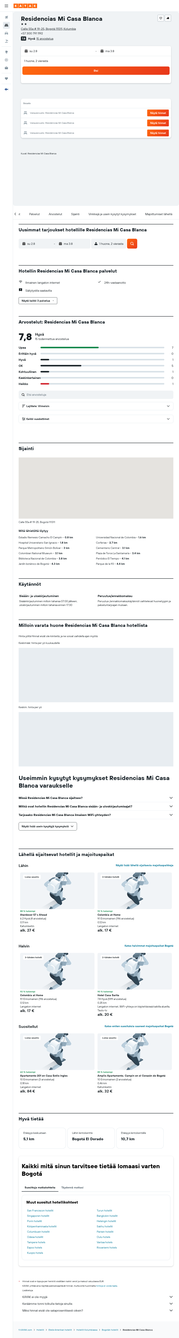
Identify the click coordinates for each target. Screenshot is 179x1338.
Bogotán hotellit (110, 1329)
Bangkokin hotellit (107, 1215)
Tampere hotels (36, 1242)
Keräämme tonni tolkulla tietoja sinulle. (97, 1303)
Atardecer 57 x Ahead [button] (33, 914)
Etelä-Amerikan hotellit (60, 1329)
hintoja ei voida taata (106, 1285)
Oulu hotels (103, 1237)
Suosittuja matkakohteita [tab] (40, 1187)
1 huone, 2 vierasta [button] (36, 61)
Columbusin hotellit (38, 1231)
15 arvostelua (44, 38)
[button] (6, 6)
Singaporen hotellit (38, 1215)
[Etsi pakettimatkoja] (6, 41)
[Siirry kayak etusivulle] (25, 6)
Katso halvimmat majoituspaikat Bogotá (149, 945)
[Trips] (6, 78)
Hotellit (40, 1329)
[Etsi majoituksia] (6, 25)
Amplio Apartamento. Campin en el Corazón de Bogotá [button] (131, 1075)
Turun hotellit (104, 1210)
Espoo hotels (34, 1247)
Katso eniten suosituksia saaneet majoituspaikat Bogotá (139, 1026)
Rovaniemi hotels (107, 1247)
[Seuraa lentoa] (6, 60)
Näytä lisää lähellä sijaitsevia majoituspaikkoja (144, 865)
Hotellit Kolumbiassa (86, 1329)
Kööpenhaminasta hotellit (42, 1226)
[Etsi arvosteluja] (99, 394)
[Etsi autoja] (6, 33)
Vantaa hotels (104, 1242)
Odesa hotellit (35, 1237)
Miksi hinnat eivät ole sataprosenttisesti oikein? (97, 1310)
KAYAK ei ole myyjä (97, 1297)
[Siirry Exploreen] (6, 52)
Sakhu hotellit (105, 1226)
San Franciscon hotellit (40, 1210)
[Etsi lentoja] (6, 17)
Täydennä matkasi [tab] (72, 1187)
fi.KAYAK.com (25, 1329)
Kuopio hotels (35, 1253)
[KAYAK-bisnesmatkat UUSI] (6, 68)
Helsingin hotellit (106, 1221)
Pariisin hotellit (105, 1231)
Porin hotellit (34, 1221)
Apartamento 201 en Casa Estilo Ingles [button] (44, 1075)
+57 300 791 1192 (32, 33)
